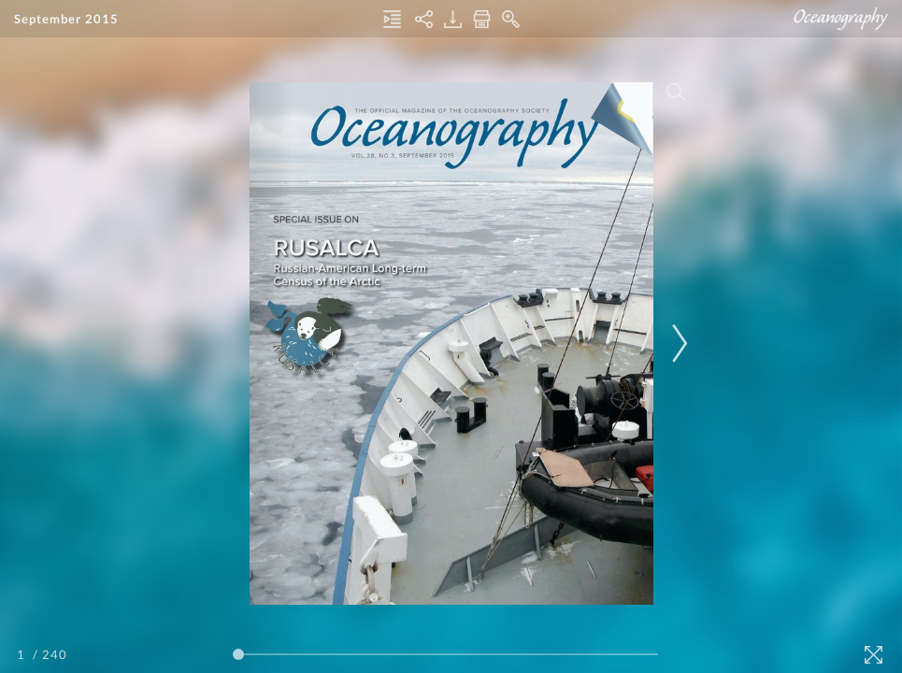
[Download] (453, 19)
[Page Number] (23, 654)
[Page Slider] (446, 654)
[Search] (675, 92)
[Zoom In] (511, 19)
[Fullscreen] (873, 654)
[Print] (482, 19)
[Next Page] (676, 343)
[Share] (424, 19)
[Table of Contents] (392, 19)
